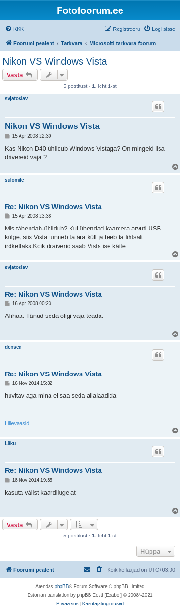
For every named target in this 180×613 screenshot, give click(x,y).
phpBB (61, 586)
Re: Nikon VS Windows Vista (53, 206)
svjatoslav (16, 98)
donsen (13, 347)
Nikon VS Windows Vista (54, 61)
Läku (10, 443)
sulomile (14, 179)
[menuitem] (14, 29)
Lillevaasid (17, 423)
